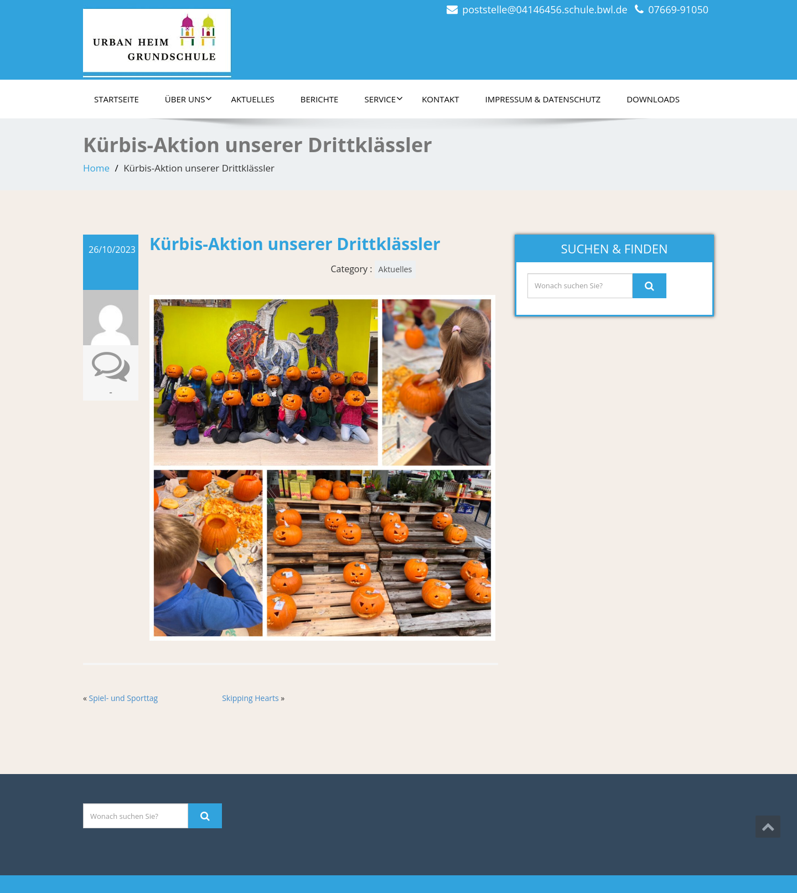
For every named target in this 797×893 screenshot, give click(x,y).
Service (383, 99)
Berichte (320, 99)
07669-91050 (678, 9)
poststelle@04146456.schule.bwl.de (544, 9)
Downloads (653, 99)
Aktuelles (252, 99)
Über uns (189, 99)
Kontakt (440, 99)
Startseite (116, 99)
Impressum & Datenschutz (543, 99)
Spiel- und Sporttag (123, 698)
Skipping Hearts (250, 698)
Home (96, 168)
